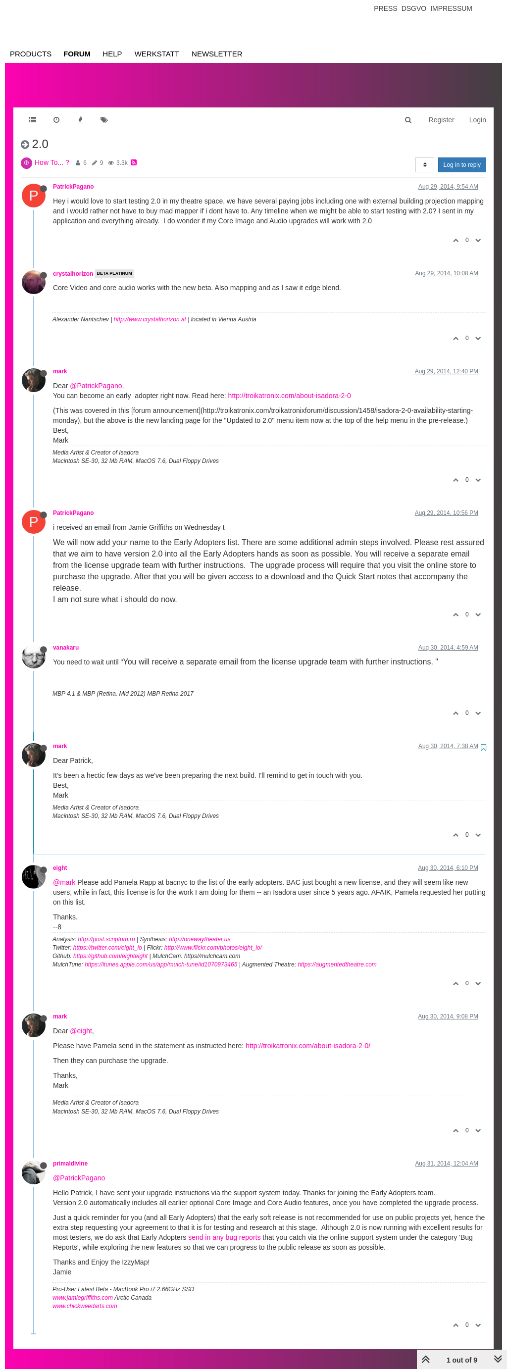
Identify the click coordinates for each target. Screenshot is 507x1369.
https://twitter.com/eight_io (107, 937)
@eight (81, 1021)
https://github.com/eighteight (110, 946)
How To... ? (52, 152)
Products (30, 54)
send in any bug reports (224, 1227)
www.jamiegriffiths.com (82, 1287)
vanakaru (66, 637)
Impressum (451, 8)
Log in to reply (462, 155)
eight (60, 858)
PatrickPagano (73, 176)
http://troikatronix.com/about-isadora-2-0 (289, 386)
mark (60, 361)
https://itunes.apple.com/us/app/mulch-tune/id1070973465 (161, 954)
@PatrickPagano (96, 376)
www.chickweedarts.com (84, 1296)
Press (385, 8)
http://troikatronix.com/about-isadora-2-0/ (308, 1036)
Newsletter (217, 54)
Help (112, 54)
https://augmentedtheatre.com (337, 954)
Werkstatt (157, 54)
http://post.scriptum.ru (106, 929)
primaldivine (70, 1153)
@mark (64, 872)
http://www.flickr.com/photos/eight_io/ (213, 937)
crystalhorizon (73, 263)
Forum (77, 54)
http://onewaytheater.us (199, 929)
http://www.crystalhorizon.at (150, 309)
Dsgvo (414, 8)
